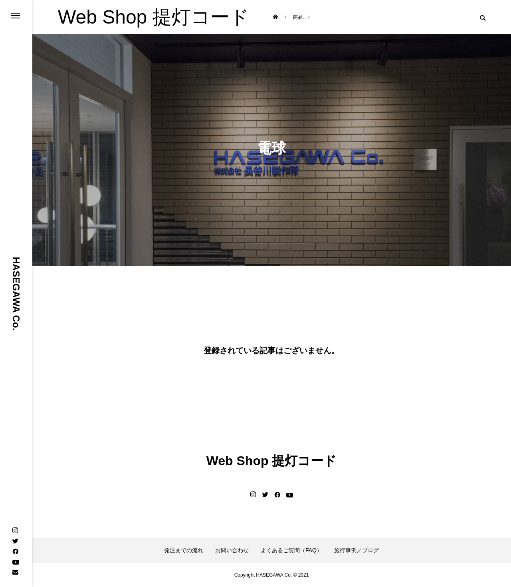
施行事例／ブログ (356, 550)
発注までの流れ (183, 550)
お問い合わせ (232, 550)
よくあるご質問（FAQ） (291, 550)
